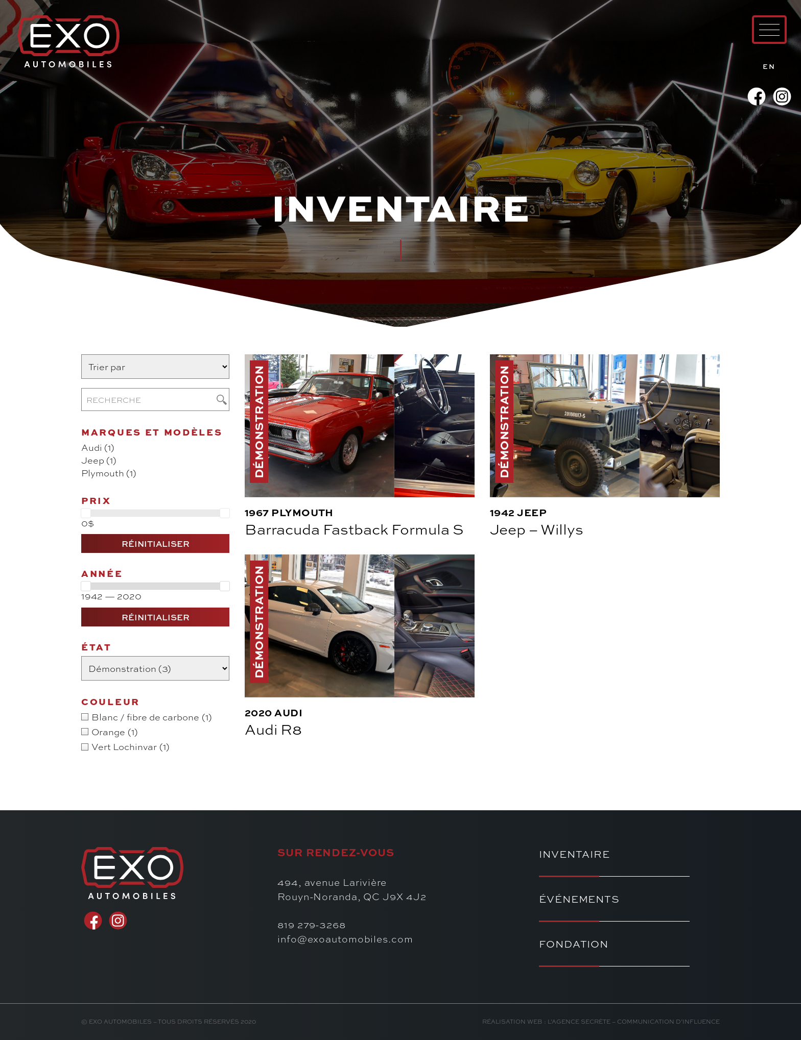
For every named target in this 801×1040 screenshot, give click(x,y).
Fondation (573, 944)
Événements (579, 899)
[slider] (86, 513)
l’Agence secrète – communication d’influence (634, 1021)
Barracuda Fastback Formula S (354, 528)
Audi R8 (273, 728)
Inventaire (574, 854)
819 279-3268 (311, 924)
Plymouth (302, 512)
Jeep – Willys (536, 528)
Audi (288, 713)
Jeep (532, 512)
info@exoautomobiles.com (345, 939)
